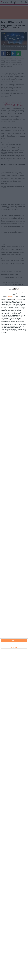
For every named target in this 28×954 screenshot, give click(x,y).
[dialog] (14, 620)
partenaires (9, 296)
